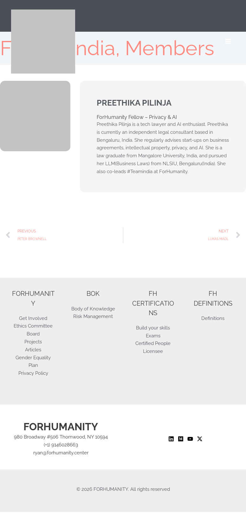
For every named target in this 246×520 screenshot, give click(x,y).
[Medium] (181, 439)
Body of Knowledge (93, 308)
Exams (153, 335)
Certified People (153, 343)
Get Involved (33, 318)
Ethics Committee (33, 325)
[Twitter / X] (200, 439)
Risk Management (93, 316)
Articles (33, 349)
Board (33, 333)
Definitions (212, 318)
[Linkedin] (171, 439)
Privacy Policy (33, 373)
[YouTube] (190, 439)
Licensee (153, 351)
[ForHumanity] (43, 42)
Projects (33, 341)
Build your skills (153, 327)
